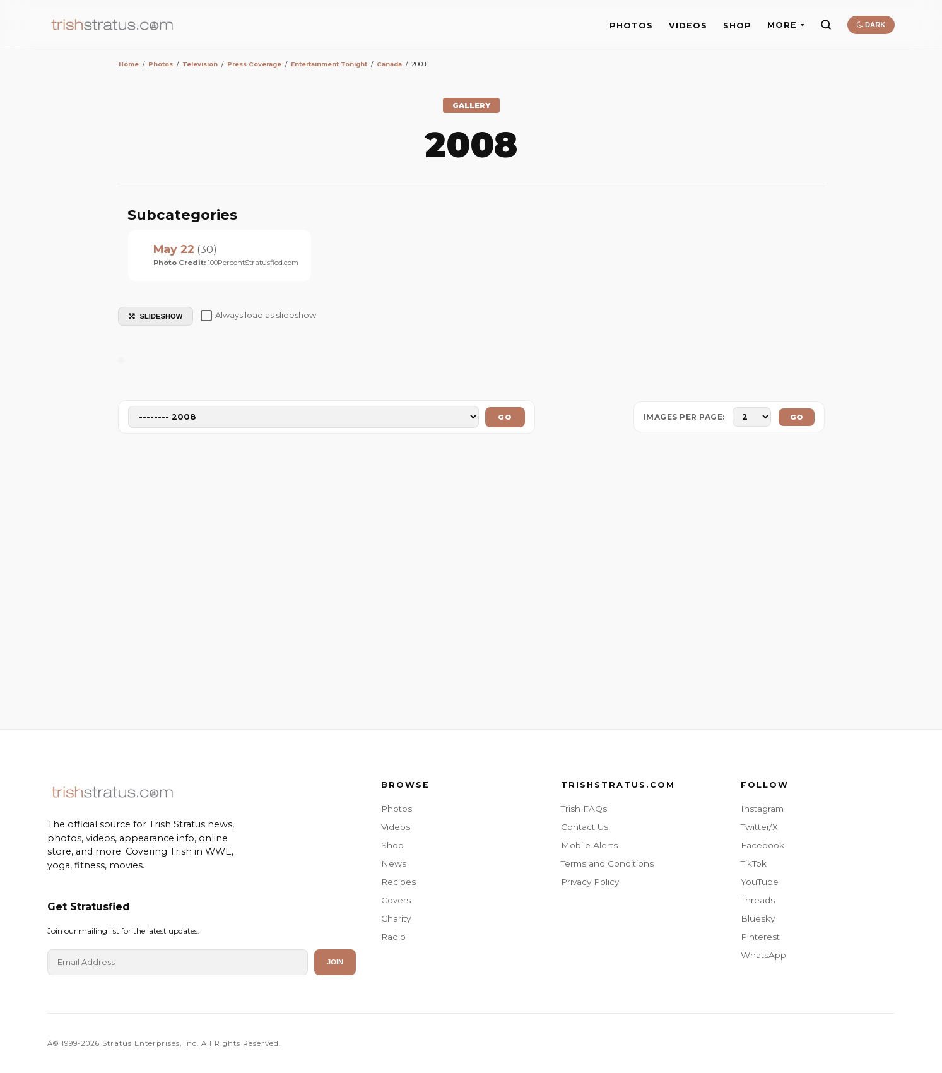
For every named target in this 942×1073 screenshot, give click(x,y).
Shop (392, 845)
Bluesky (758, 918)
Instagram (762, 808)
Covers (396, 900)
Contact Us (584, 827)
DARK (871, 24)
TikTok (754, 863)
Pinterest (760, 937)
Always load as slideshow (258, 315)
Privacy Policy (590, 882)
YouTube (760, 882)
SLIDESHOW (156, 316)
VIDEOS (688, 25)
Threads (758, 900)
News (393, 863)
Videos (395, 827)
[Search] (826, 24)
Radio (393, 937)
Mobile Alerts (589, 845)
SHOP (737, 25)
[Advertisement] (471, 583)
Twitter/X (759, 827)
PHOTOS (631, 25)
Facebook (762, 845)
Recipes (398, 882)
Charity (396, 918)
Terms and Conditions (607, 863)
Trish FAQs (584, 808)
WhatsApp (763, 955)
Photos (396, 808)
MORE (785, 25)
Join (335, 962)
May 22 (173, 249)
